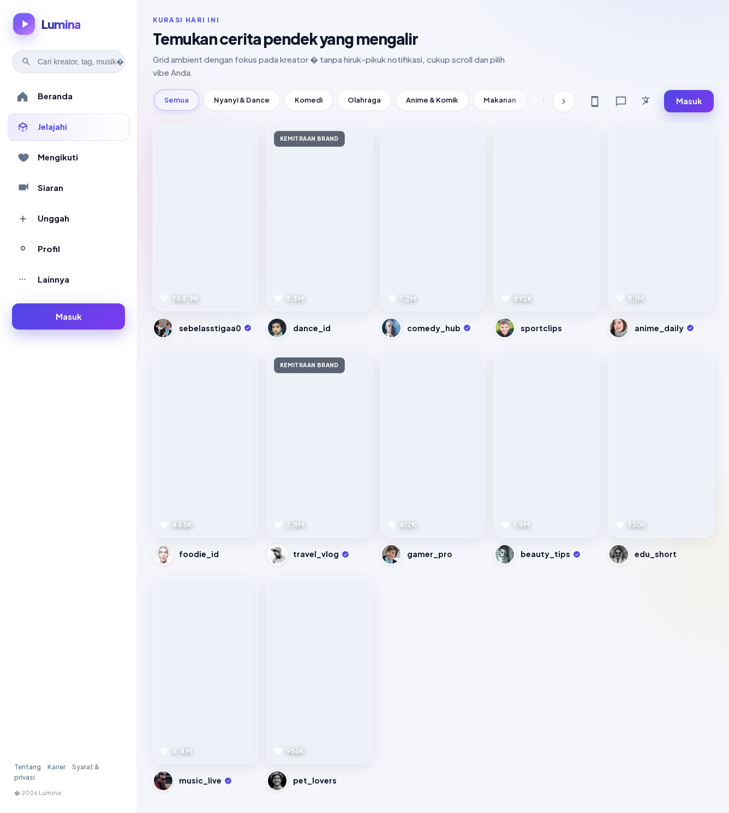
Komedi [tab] (308, 99)
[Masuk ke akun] (68, 316)
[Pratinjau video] (205, 217)
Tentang (27, 767)
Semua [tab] (176, 99)
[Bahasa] (647, 101)
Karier (56, 767)
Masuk (689, 101)
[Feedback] (621, 101)
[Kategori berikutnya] (564, 101)
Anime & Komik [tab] (432, 99)
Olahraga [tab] (364, 99)
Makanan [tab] (499, 99)
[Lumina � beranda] (46, 24)
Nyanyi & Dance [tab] (242, 99)
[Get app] (594, 101)
